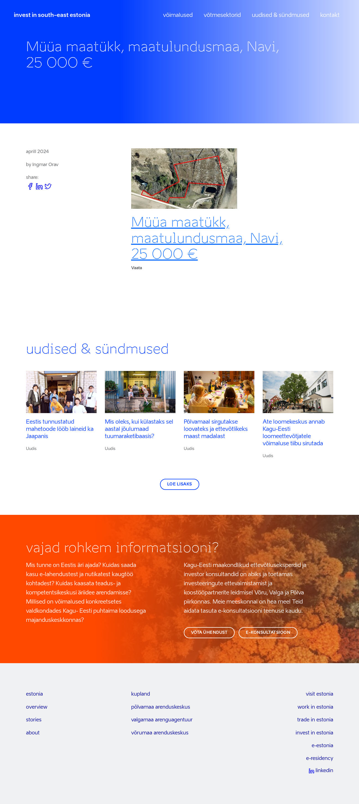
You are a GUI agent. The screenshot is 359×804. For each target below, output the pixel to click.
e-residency (319, 758)
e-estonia (322, 745)
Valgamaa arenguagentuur (162, 720)
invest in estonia (314, 733)
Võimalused (178, 15)
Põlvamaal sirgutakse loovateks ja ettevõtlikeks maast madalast (216, 429)
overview (36, 707)
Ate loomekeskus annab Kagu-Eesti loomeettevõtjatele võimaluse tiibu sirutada (294, 433)
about (33, 733)
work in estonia (315, 707)
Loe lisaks (179, 484)
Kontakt (330, 15)
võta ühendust (209, 633)
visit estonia (319, 694)
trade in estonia (315, 720)
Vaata (136, 268)
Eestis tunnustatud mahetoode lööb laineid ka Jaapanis (60, 429)
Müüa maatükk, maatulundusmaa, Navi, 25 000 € (206, 238)
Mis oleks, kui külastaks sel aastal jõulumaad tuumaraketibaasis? (139, 429)
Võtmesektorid (222, 15)
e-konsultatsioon (268, 633)
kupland (140, 694)
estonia (34, 694)
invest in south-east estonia (52, 15)
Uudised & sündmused (280, 15)
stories (34, 720)
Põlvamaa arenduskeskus (160, 707)
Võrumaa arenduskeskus (159, 733)
